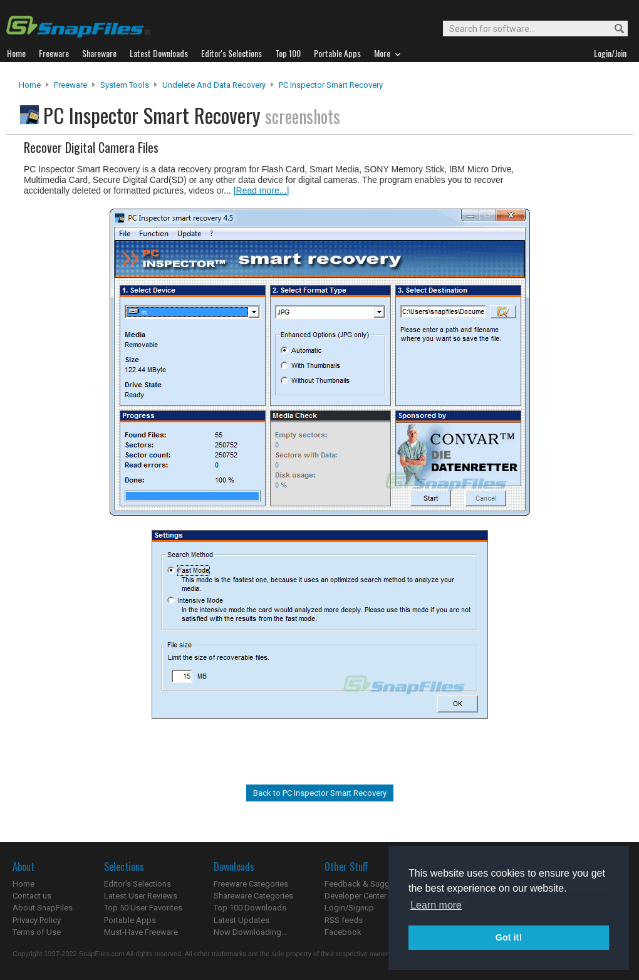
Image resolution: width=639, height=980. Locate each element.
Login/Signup (349, 907)
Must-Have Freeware (141, 932)
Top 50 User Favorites (143, 907)
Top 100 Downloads (250, 907)
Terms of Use (37, 932)
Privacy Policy (37, 920)
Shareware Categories (253, 895)
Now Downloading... (250, 932)
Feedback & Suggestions (371, 884)
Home (30, 85)
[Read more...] (261, 190)
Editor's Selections (137, 884)
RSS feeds (344, 920)
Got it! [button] (509, 937)
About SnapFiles (43, 907)
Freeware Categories (251, 884)
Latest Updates (241, 920)
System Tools (124, 85)
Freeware (70, 85)
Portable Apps (130, 920)
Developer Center (356, 895)
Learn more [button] (436, 905)
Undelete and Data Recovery (214, 85)
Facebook (343, 932)
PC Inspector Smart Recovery (331, 85)
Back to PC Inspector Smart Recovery (320, 793)
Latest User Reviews (140, 895)
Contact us (32, 895)
